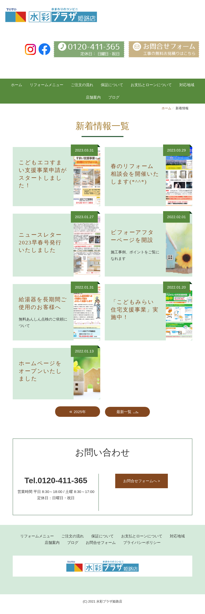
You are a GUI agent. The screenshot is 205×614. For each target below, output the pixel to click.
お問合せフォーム (101, 542)
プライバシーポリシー (142, 542)
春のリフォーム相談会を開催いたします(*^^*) (135, 174)
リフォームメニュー (46, 85)
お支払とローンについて (151, 85)
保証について (112, 85)
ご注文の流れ (82, 85)
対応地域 (186, 85)
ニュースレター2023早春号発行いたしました (40, 242)
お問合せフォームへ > (141, 481)
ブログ (72, 542)
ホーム (16, 85)
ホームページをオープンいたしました (40, 371)
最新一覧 (123, 412)
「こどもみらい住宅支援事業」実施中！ (135, 309)
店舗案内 (93, 97)
